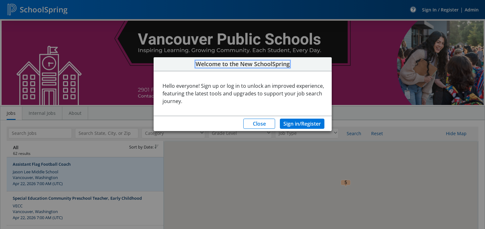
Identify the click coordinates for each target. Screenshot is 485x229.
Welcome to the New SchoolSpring (243, 64)
